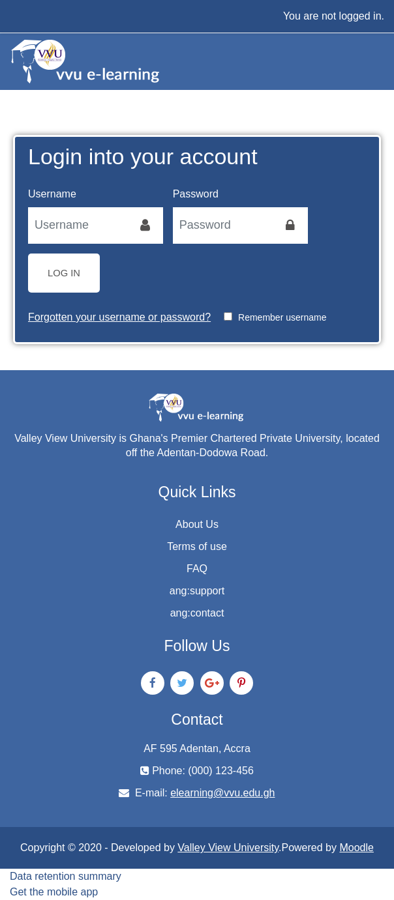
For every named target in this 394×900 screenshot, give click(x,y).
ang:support (197, 590)
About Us (197, 524)
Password (196, 193)
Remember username (282, 317)
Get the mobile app (54, 891)
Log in (64, 273)
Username (52, 193)
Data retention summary (65, 876)
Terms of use (197, 546)
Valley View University (228, 847)
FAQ (197, 568)
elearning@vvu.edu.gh (222, 792)
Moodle (356, 847)
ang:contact (197, 612)
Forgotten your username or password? (119, 317)
